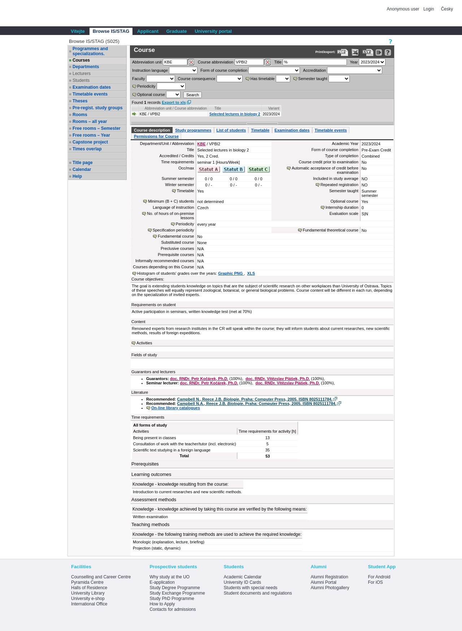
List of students (231, 130)
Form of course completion (223, 70)
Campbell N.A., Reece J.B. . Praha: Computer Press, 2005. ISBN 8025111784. (256, 403)
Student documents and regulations (258, 593)
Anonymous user (403, 9)
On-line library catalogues (175, 408)
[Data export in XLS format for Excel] (355, 52)
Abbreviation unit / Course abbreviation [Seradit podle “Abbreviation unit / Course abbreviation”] (176, 108)
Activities (144, 343)
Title (278, 62)
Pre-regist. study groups (98, 107)
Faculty (138, 78)
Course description (152, 130)
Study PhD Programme (171, 598)
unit (147, 62)
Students (81, 80)
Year (354, 62)
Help (77, 176)
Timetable (260, 130)
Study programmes (193, 130)
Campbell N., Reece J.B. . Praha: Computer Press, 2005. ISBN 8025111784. (254, 399)
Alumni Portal (323, 582)
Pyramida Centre (87, 582)
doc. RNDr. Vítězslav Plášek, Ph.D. (277, 378)
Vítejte (78, 31)
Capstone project (90, 142)
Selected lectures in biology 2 (234, 114)
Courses (81, 60)
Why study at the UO (169, 576)
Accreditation (314, 70)
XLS (251, 273)
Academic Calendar (243, 576)
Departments (86, 66)
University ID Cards (242, 582)
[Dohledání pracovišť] (191, 62)
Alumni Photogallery (330, 587)
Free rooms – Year (91, 135)
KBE (201, 144)
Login (428, 9)
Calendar (82, 169)
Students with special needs (251, 587)
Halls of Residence (89, 587)
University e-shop (88, 598)
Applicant (147, 31)
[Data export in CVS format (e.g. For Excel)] (368, 52)
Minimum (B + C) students (171, 201)
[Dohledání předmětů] (267, 62)
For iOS (375, 582)
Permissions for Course (156, 136)
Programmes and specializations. (90, 51)
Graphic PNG (231, 273)
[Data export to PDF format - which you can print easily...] (342, 52)
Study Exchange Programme (177, 593)
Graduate (176, 31)
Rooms (80, 114)
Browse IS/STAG (111, 31)
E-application (161, 582)
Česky (447, 9)
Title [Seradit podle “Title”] (217, 108)
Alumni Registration (329, 576)
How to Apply (162, 603)
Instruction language (150, 70)
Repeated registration (339, 184)
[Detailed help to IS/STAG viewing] (388, 52)
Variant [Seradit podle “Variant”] (273, 108)
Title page (83, 162)
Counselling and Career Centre (101, 576)
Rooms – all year (90, 121)
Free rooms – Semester (97, 128)
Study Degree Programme (174, 587)
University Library (88, 593)
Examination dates (92, 87)
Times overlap (87, 148)
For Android (379, 576)
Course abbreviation (215, 62)
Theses (80, 100)
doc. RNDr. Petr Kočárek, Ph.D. (199, 378)
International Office (89, 603)
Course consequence (196, 78)
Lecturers (82, 73)
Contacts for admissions (172, 609)
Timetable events (90, 94)
